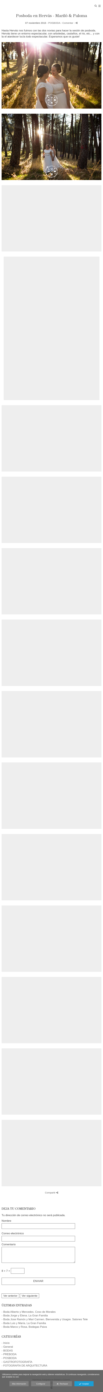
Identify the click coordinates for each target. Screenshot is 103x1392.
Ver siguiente (29, 1295)
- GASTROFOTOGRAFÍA (17, 1361)
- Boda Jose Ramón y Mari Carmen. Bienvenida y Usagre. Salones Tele (45, 1319)
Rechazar (62, 1384)
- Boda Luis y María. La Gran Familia (24, 1323)
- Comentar (67, 23)
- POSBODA (9, 1358)
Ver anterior (10, 1295)
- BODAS (7, 1350)
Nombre (6, 1220)
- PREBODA (9, 1354)
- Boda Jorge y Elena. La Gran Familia (25, 1315)
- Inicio (6, 1342)
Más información (19, 1384)
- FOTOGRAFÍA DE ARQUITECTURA (24, 1365)
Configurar (40, 1384)
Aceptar (84, 1384)
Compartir (51, 1192)
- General (7, 1346)
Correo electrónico (13, 1233)
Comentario (9, 1244)
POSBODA (54, 23)
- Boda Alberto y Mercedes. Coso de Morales (29, 1311)
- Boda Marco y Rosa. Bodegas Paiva (24, 1326)
